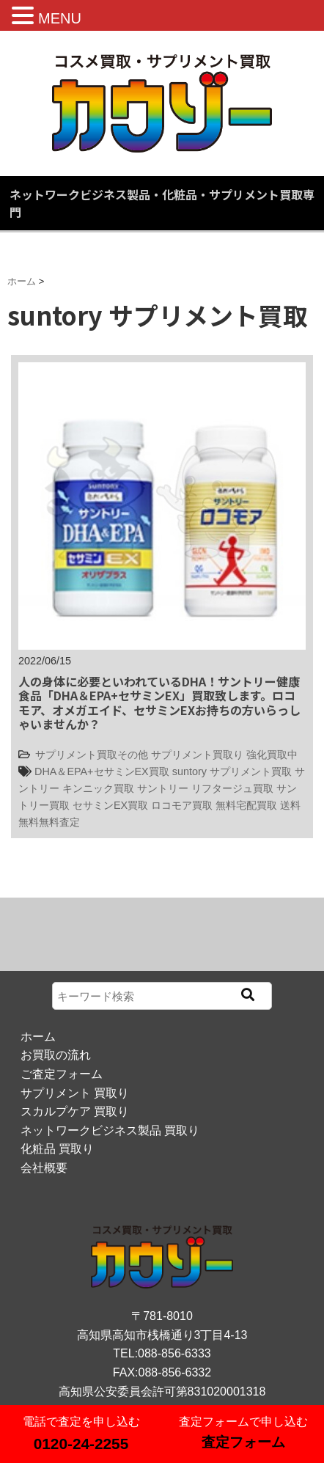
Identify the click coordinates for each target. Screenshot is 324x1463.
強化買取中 (272, 754)
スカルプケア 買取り (75, 1111)
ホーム (38, 1036)
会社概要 (44, 1168)
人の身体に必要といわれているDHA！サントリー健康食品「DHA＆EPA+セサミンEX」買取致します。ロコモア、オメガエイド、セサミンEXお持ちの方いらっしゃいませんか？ (159, 702)
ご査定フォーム (62, 1074)
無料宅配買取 (246, 805)
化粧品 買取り (57, 1149)
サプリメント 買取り (75, 1093)
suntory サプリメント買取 (232, 771)
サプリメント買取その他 (91, 754)
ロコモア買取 (182, 805)
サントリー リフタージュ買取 (205, 788)
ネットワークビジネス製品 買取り (110, 1130)
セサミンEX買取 (110, 805)
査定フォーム (243, 1442)
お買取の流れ (56, 1055)
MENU (59, 18)
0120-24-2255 (81, 1443)
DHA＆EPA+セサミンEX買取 (101, 771)
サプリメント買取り (197, 754)
